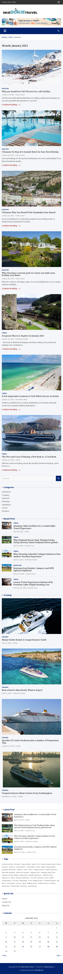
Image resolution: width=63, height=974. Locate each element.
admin (18, 460)
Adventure (6, 492)
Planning (6, 501)
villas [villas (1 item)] (24, 883)
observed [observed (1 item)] (34, 878)
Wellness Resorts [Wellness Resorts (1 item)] (43, 883)
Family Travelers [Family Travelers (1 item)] (39, 869)
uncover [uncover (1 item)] (18, 883)
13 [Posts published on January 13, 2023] (40, 937)
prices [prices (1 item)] (47, 878)
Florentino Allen (21, 399)
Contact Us (6, 902)
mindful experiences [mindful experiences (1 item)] (35, 875)
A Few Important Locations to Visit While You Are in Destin (30, 396)
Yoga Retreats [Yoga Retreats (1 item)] (32, 886)
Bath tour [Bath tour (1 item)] (12, 867)
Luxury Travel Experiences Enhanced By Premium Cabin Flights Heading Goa (33, 583)
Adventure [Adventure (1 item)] (17, 864)
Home (4, 899)
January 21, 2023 (8, 399)
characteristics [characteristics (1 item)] (21, 867)
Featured (5, 498)
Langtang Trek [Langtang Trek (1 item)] (35, 872)
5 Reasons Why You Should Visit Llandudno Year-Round (28, 212)
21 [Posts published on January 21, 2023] (48, 942)
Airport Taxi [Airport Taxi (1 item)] (36, 864)
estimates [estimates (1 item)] (20, 869)
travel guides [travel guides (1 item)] (11, 883)
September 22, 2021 (9, 796)
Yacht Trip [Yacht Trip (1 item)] (23, 886)
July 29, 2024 (6, 643)
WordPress (39, 970)
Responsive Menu (58, 2)
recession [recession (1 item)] (15, 880)
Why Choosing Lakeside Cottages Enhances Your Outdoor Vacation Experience (37, 555)
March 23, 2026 (18, 574)
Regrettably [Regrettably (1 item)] (23, 880)
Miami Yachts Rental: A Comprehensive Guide (24, 640)
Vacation (5, 88)
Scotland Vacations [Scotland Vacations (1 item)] (50, 880)
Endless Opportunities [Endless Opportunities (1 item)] (48, 867)
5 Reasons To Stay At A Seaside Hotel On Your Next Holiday (30, 152)
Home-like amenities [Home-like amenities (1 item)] (8, 872)
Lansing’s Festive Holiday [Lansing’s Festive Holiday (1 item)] (10, 875)
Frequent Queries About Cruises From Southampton (27, 793)
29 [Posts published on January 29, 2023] (57, 946)
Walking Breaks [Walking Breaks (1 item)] (32, 883)
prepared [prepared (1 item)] (41, 878)
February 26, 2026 (19, 588)
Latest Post (9, 809)
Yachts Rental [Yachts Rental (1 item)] (15, 886)
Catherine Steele (22, 339)
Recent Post (9, 518)
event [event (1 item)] (25, 869)
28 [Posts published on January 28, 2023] (48, 946)
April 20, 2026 (18, 531)
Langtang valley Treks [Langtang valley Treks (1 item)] (48, 872)
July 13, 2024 (6, 693)
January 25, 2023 (8, 339)
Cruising (5, 495)
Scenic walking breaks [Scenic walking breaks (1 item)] (35, 880)
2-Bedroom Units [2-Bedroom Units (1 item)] (7, 864)
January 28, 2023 (8, 215)
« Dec (4, 955)
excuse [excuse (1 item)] (30, 869)
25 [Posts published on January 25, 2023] (23, 946)
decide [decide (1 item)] (38, 867)
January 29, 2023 (8, 95)
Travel (4, 333)
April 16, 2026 (18, 546)
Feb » (59, 955)
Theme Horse (49, 967)
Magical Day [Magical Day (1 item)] (24, 875)
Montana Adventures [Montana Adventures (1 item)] (23, 878)
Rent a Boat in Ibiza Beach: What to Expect (22, 690)
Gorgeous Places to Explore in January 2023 (23, 336)
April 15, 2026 (18, 560)
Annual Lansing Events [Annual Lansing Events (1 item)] (48, 864)
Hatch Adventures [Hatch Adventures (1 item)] (51, 869)
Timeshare (6, 505)
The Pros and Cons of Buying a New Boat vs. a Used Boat (29, 457)
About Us (5, 905)
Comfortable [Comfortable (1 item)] (31, 867)
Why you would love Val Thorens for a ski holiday (26, 91)
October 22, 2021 (8, 746)
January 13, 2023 (8, 460)
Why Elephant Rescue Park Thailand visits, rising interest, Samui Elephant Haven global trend (35, 542)
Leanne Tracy (29, 546)
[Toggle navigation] (5, 31)
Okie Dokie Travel (27, 967)
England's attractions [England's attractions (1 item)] (9, 869)
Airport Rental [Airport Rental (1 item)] (26, 864)
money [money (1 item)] (13, 878)
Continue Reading (11, 104)
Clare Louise (20, 95)
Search (58, 478)
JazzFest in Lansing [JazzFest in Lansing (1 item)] (22, 872)
